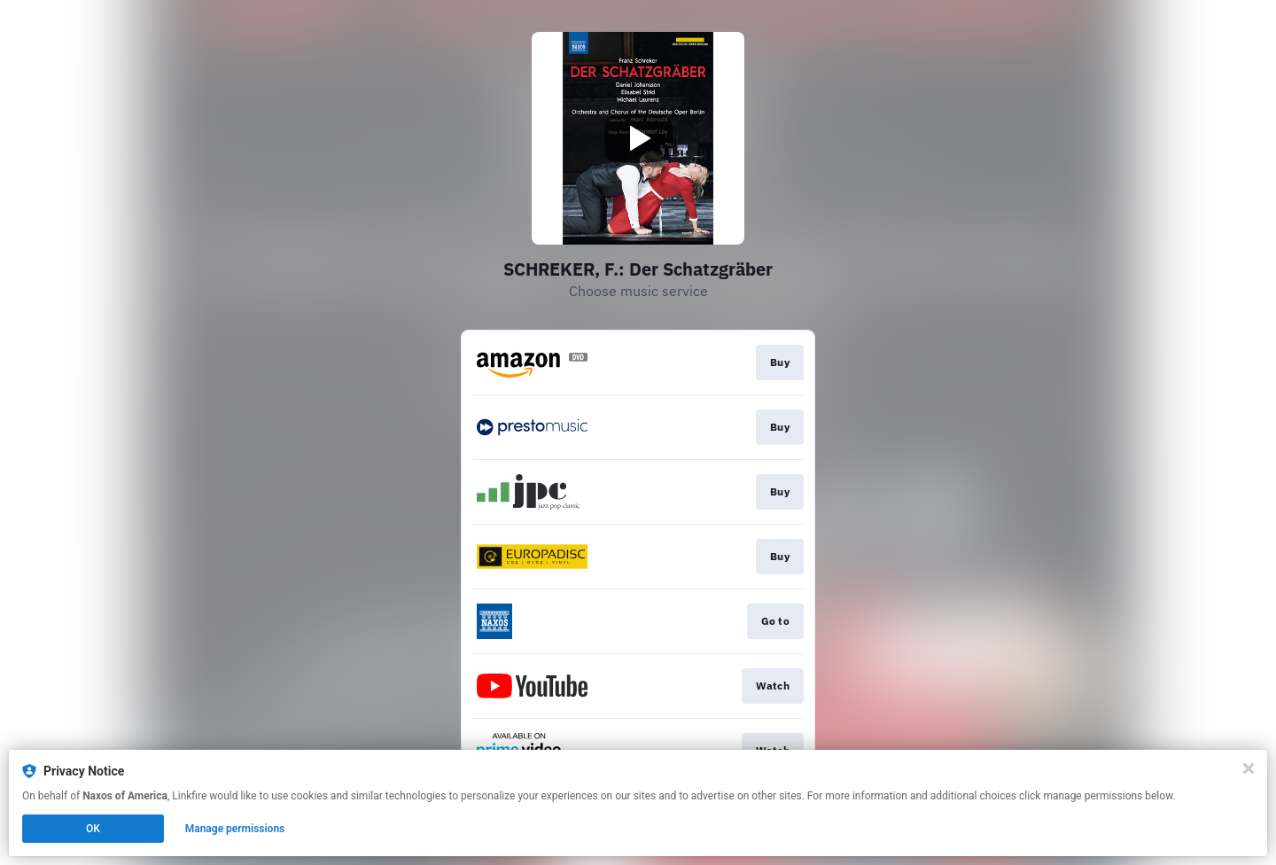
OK (93, 828)
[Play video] (638, 138)
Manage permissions (235, 828)
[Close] (1248, 768)
